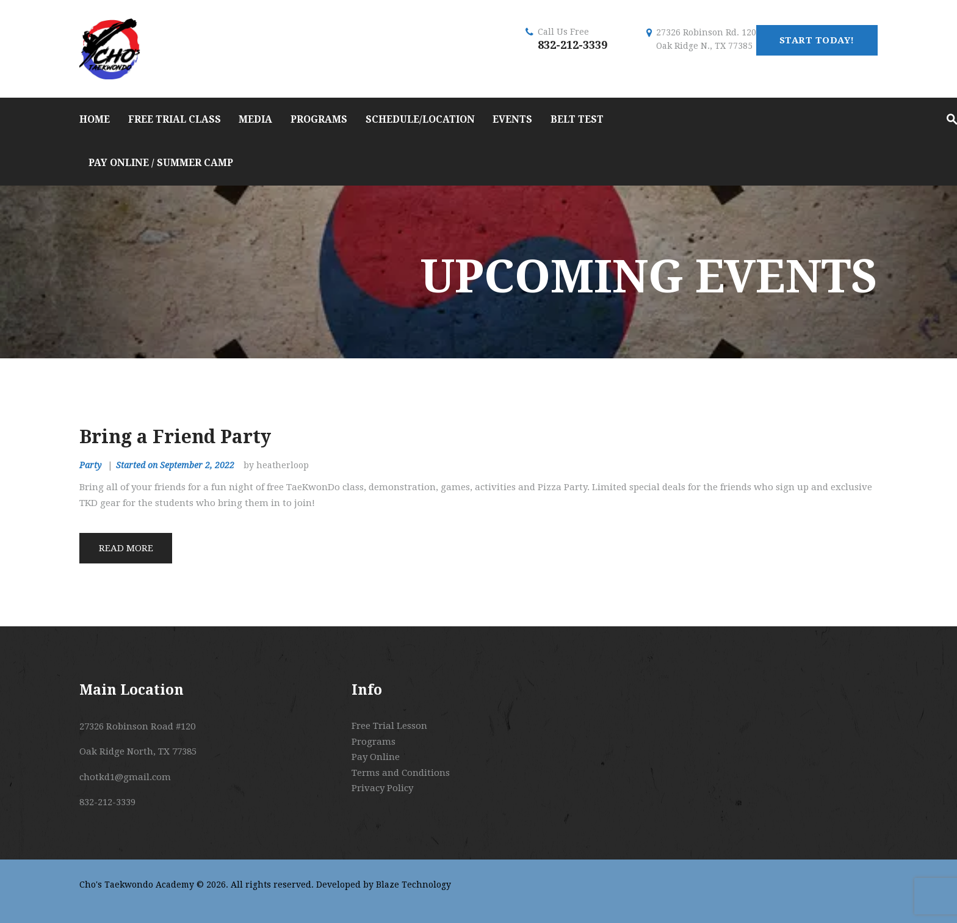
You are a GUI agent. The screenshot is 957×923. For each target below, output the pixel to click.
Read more (126, 548)
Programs (373, 741)
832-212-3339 (572, 44)
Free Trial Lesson (389, 725)
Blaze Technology (413, 884)
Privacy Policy (382, 788)
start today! (816, 40)
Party (90, 465)
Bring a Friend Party (175, 436)
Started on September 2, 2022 (175, 465)
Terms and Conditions (401, 772)
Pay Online (376, 756)
